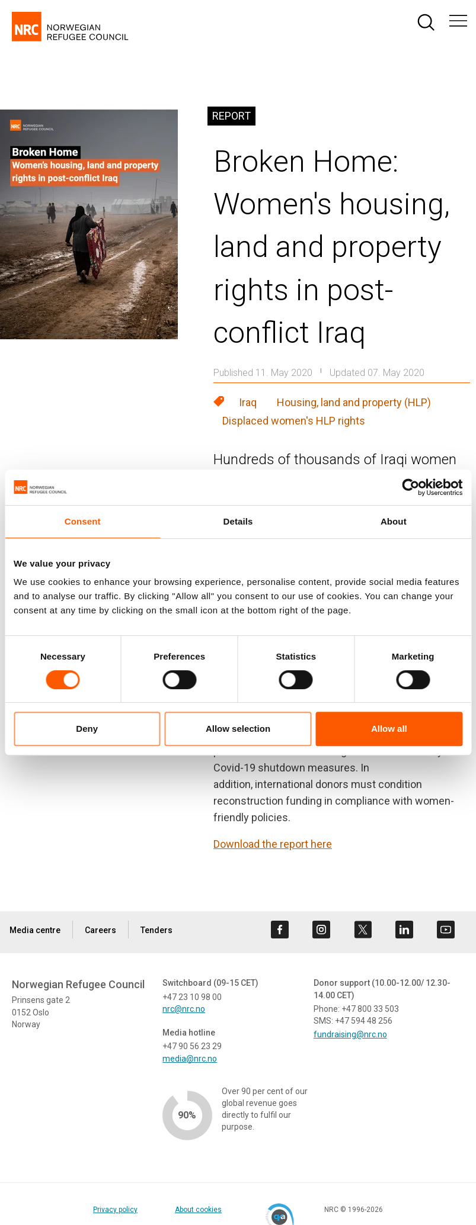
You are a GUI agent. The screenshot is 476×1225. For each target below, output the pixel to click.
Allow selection (238, 729)
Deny (87, 729)
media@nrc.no (189, 1058)
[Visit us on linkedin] (404, 929)
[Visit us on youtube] (446, 929)
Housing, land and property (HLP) (354, 402)
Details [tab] (238, 521)
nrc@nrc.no (183, 1009)
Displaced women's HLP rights (293, 420)
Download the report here (272, 844)
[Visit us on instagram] (321, 929)
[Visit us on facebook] (280, 929)
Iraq (248, 402)
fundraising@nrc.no (350, 1034)
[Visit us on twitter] (363, 929)
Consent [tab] (83, 521)
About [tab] (394, 521)
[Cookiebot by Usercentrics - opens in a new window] (410, 487)
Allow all (389, 729)
